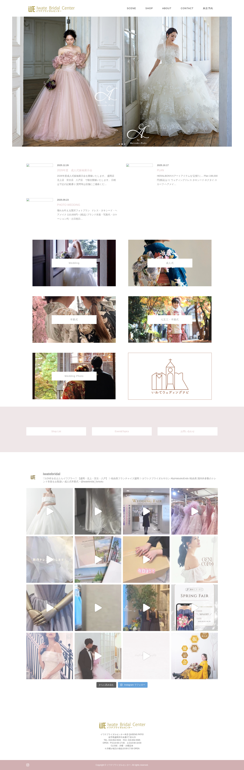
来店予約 (208, 8)
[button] (119, 144)
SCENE (131, 8)
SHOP (149, 8)
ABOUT (166, 8)
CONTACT (187, 8)
